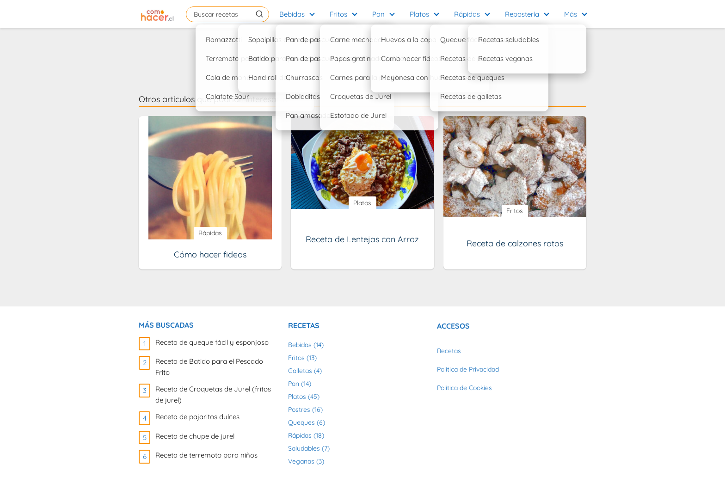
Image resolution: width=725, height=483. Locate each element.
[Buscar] (259, 13)
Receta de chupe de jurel (194, 436)
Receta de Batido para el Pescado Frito (209, 367)
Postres (299, 409)
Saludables (304, 448)
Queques (301, 422)
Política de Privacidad (468, 369)
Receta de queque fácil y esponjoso (212, 342)
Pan (378, 14)
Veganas (301, 461)
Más (570, 14)
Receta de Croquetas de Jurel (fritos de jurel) (213, 394)
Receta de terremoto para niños (206, 455)
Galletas (300, 371)
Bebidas (292, 14)
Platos (419, 14)
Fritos (338, 14)
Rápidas (467, 14)
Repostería (522, 14)
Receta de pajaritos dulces (197, 416)
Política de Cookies (464, 388)
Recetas (449, 351)
